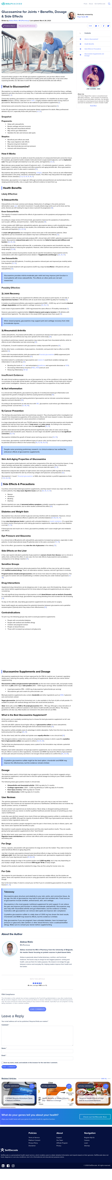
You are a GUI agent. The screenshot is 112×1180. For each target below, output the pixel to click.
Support (59, 1138)
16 (30, 177)
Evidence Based (21, 26)
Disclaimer (32, 1146)
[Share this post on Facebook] (103, 26)
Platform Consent (34, 1140)
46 (22, 400)
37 (47, 305)
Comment (5, 1025)
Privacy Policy (33, 1143)
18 (52, 208)
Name (4, 1048)
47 (23, 406)
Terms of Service (34, 1138)
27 (11, 249)
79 (3, 598)
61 (55, 467)
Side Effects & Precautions (93, 49)
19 (45, 222)
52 (11, 434)
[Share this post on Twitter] (108, 26)
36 (45, 305)
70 (59, 518)
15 (28, 177)
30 (64, 255)
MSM (62, 695)
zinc (23, 365)
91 (9, 885)
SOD (67, 365)
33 (12, 269)
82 (63, 735)
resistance (58, 521)
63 (4, 478)
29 (61, 255)
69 (57, 518)
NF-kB (25, 370)
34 (66, 300)
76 (27, 559)
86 (67, 754)
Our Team (59, 1140)
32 (15, 263)
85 (62, 754)
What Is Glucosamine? (91, 39)
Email (4, 1055)
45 (53, 395)
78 (2, 578)
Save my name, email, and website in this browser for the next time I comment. (31, 1063)
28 (14, 249)
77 (69, 576)
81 (26, 732)
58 (41, 443)
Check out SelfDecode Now (95, 1117)
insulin (51, 521)
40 (36, 342)
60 (46, 443)
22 (24, 229)
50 (46, 426)
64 (6, 478)
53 (13, 434)
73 (56, 542)
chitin (33, 101)
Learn (86, 1143)
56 (36, 443)
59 (43, 443)
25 (11, 242)
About (91, 4)
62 (63, 473)
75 (55, 545)
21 (22, 229)
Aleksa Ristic (26, 942)
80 (23, 732)
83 (40, 741)
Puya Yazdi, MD (82, 17)
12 (22, 177)
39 (50, 337)
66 (51, 506)
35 (42, 305)
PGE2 (33, 368)
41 (59, 346)
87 (28, 857)
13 (24, 177)
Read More (93, 105)
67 (52, 518)
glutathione (41, 365)
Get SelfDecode (100, 4)
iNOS (37, 368)
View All (104, 1078)
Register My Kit (89, 1138)
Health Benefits (89, 44)
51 (48, 426)
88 (31, 857)
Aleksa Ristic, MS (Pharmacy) (19, 21)
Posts (85, 4)
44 (24, 362)
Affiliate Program (62, 1143)
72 (11, 525)
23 (58, 235)
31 (13, 263)
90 (7, 885)
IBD (37, 404)
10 (36, 169)
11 (20, 177)
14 (26, 177)
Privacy (58, 1146)
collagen (39, 173)
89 (33, 857)
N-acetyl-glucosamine (46, 355)
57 (39, 443)
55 (56, 437)
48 (25, 406)
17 (32, 177)
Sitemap (87, 1146)
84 (43, 741)
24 (9, 242)
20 (20, 229)
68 (54, 518)
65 (9, 478)
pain (15, 206)
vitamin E (40, 360)
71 (8, 525)
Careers (86, 1140)
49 (28, 406)
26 (14, 242)
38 (61, 314)
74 (58, 542)
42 (8, 351)
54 (54, 437)
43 (31, 356)
